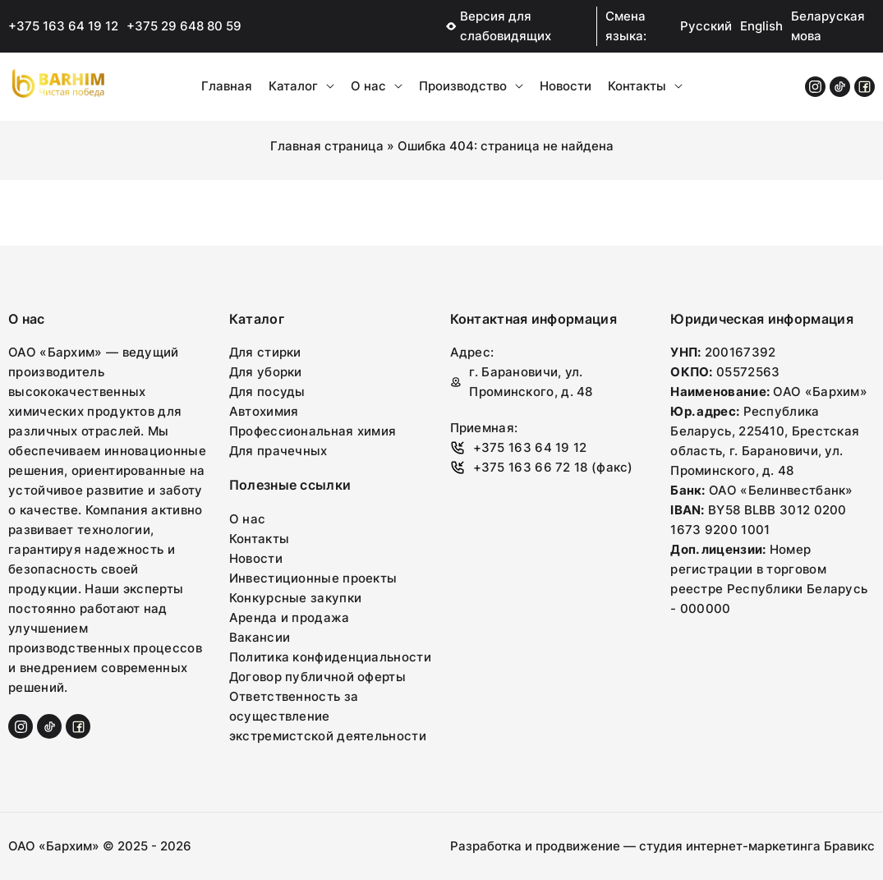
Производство (471, 86)
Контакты (645, 86)
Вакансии (259, 637)
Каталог (301, 86)
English (761, 26)
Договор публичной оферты (317, 676)
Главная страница (327, 146)
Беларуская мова (828, 26)
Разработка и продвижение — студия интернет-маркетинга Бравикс (662, 846)
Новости (565, 86)
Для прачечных (278, 450)
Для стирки (265, 352)
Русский (706, 26)
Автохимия (264, 411)
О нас (376, 86)
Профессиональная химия (313, 431)
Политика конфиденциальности (330, 657)
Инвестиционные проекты (313, 578)
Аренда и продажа (289, 617)
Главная (226, 86)
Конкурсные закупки (295, 598)
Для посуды (267, 391)
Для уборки (265, 372)
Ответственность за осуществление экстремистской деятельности (327, 716)
